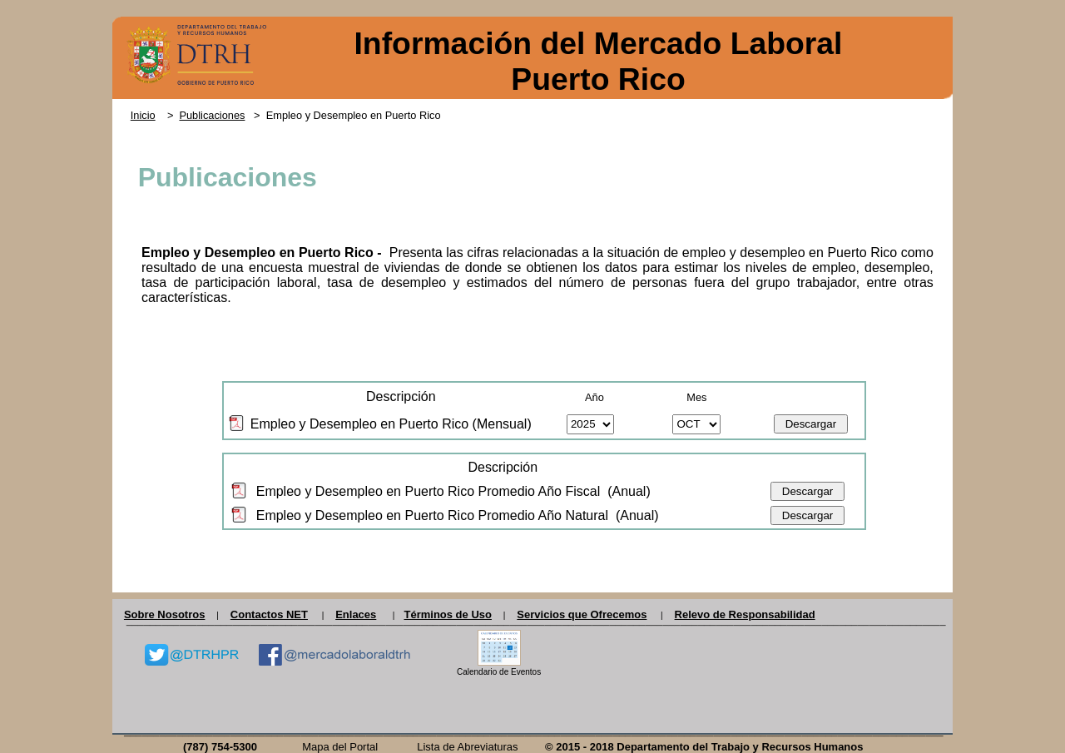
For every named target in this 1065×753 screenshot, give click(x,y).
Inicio (143, 115)
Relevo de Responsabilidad (745, 614)
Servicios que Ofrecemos (581, 614)
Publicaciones (212, 115)
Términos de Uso (447, 614)
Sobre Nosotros (165, 614)
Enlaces (355, 614)
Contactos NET (269, 614)
